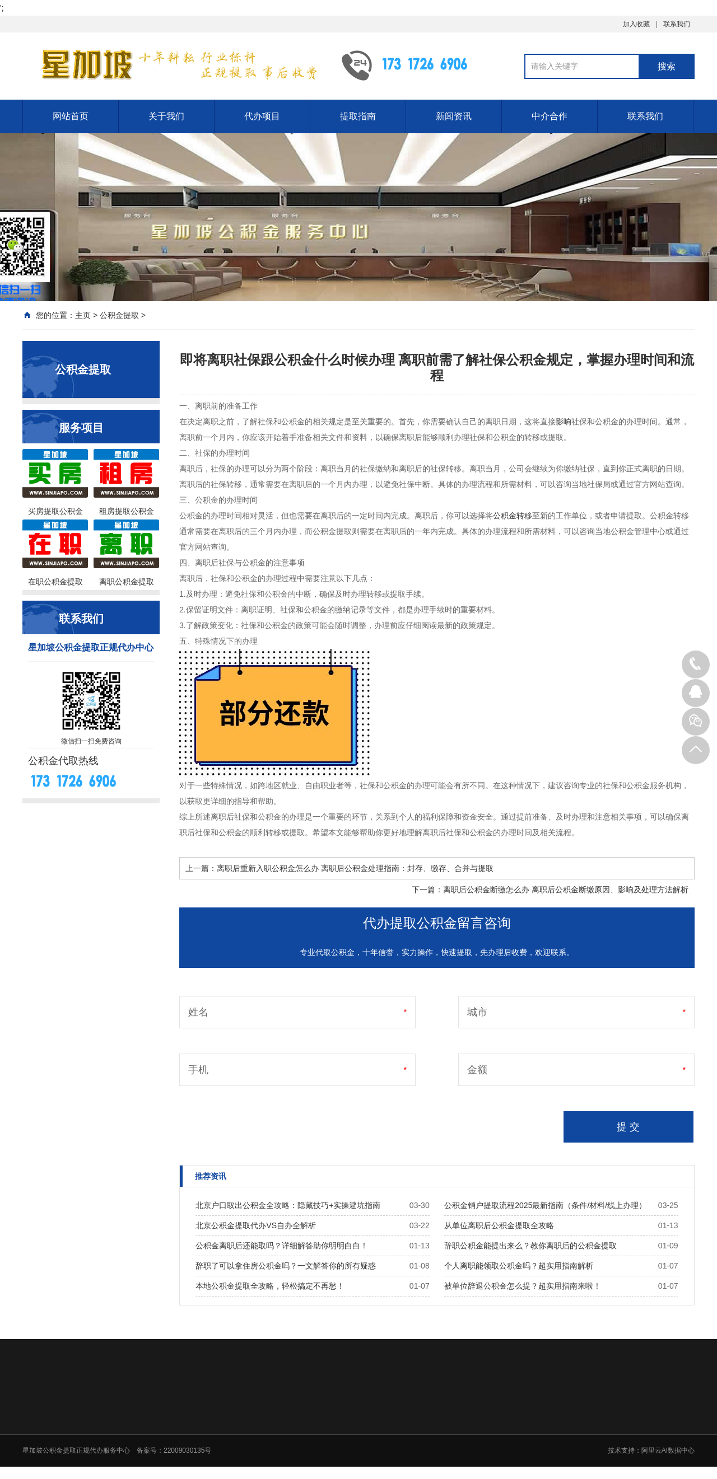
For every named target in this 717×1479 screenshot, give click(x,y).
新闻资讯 (454, 116)
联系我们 (676, 24)
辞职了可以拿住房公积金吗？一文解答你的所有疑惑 (285, 1265)
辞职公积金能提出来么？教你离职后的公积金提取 (530, 1245)
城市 (477, 1012)
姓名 (198, 1012)
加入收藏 (636, 24)
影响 (563, 421)
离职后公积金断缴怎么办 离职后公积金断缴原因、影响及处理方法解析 (565, 889)
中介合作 (549, 116)
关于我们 (166, 116)
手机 (198, 1069)
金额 (477, 1069)
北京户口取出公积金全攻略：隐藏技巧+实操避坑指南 (287, 1205)
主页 (83, 315)
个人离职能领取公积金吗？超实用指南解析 (518, 1265)
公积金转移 (512, 515)
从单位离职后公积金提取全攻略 (499, 1225)
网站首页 (71, 116)
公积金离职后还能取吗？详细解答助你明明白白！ (281, 1245)
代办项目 (262, 116)
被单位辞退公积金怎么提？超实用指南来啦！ (522, 1285)
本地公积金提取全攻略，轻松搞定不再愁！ (269, 1285)
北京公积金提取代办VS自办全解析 (255, 1225)
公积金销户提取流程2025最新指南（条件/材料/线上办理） (545, 1205)
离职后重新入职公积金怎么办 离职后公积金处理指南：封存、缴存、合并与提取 (355, 868)
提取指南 (358, 116)
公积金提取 (119, 315)
